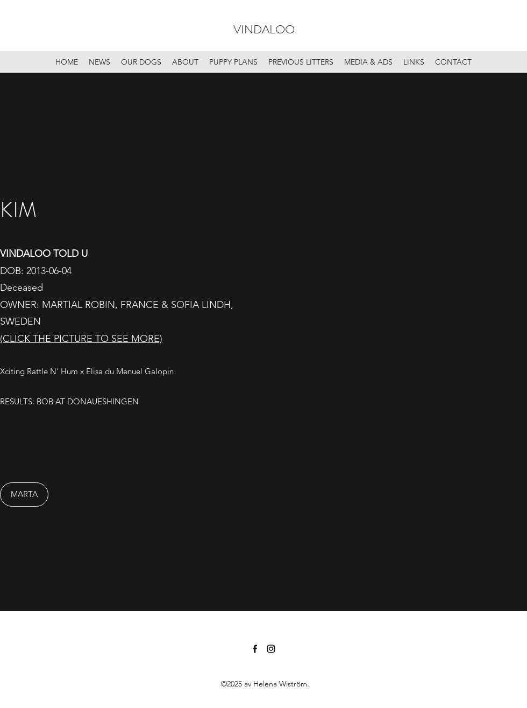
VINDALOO (264, 29)
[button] (403, 341)
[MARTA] (24, 494)
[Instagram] (271, 648)
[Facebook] (255, 648)
